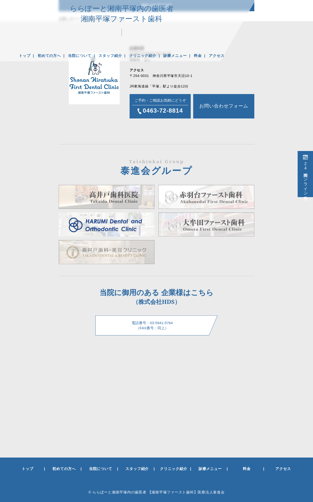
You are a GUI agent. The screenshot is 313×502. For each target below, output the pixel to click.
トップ (25, 55)
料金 (198, 55)
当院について (79, 55)
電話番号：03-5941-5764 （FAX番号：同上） (152, 325)
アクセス (216, 55)
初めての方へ (49, 55)
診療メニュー (175, 55)
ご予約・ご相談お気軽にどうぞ (160, 106)
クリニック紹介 (142, 55)
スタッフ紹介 (110, 55)
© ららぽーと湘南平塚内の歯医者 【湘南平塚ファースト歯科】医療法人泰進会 (156, 492)
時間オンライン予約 (305, 177)
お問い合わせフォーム (223, 105)
